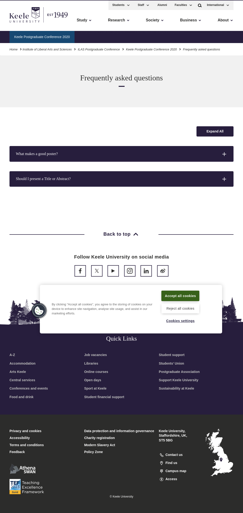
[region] (131, 306)
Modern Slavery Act (99, 445)
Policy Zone (93, 452)
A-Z (12, 355)
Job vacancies (95, 355)
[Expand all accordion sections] (215, 131)
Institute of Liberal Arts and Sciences (47, 48)
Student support (171, 355)
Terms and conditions (26, 445)
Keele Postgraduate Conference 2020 (151, 48)
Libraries (91, 363)
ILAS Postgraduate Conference (99, 48)
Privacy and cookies (25, 431)
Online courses (96, 372)
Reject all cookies (180, 308)
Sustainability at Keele (176, 388)
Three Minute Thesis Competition (159, 36)
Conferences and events (28, 388)
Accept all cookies (180, 292)
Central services (22, 380)
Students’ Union (171, 363)
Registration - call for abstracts (102, 36)
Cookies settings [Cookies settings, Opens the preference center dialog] (180, 320)
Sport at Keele (95, 388)
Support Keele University (178, 380)
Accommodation (22, 363)
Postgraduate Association (179, 372)
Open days (92, 380)
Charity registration (99, 438)
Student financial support (104, 397)
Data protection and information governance (119, 431)
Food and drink (21, 397)
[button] (199, 4)
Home (13, 48)
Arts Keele (17, 372)
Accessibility (19, 438)
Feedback (17, 452)
